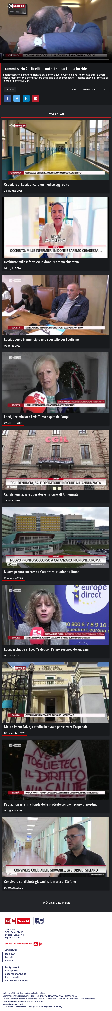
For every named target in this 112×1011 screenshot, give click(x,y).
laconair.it (11, 960)
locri (73, 89)
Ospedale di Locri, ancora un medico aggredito (36, 184)
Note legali (21, 1007)
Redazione (10, 1007)
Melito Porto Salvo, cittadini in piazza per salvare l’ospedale (46, 726)
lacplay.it (10, 953)
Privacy (31, 1007)
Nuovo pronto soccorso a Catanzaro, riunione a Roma (41, 571)
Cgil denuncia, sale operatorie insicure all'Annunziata (41, 494)
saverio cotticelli (88, 89)
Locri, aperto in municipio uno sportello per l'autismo (41, 339)
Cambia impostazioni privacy (49, 1007)
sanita (105, 89)
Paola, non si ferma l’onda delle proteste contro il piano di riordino (51, 804)
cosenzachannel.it (15, 973)
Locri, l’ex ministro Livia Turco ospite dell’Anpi (36, 416)
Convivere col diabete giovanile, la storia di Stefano (40, 881)
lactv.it (9, 957)
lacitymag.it (12, 967)
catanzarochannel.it (16, 980)
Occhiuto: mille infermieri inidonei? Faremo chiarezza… (43, 261)
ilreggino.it (11, 970)
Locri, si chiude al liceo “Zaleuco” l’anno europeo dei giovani (46, 649)
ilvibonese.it (12, 977)
